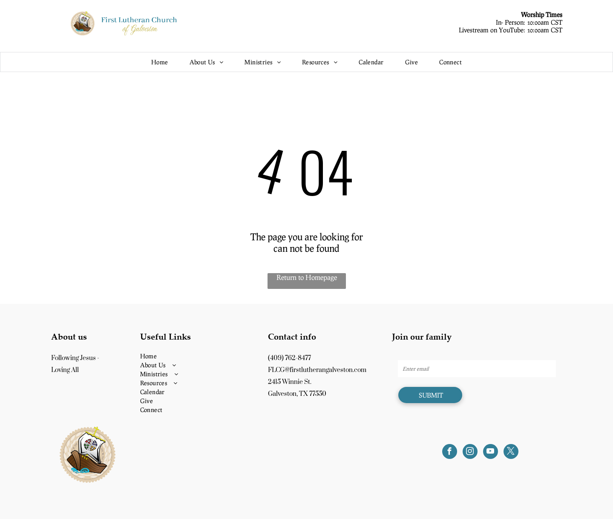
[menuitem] (160, 62)
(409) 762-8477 (289, 358)
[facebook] (449, 452)
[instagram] (470, 452)
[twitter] (511, 452)
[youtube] (490, 452)
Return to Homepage (306, 277)
